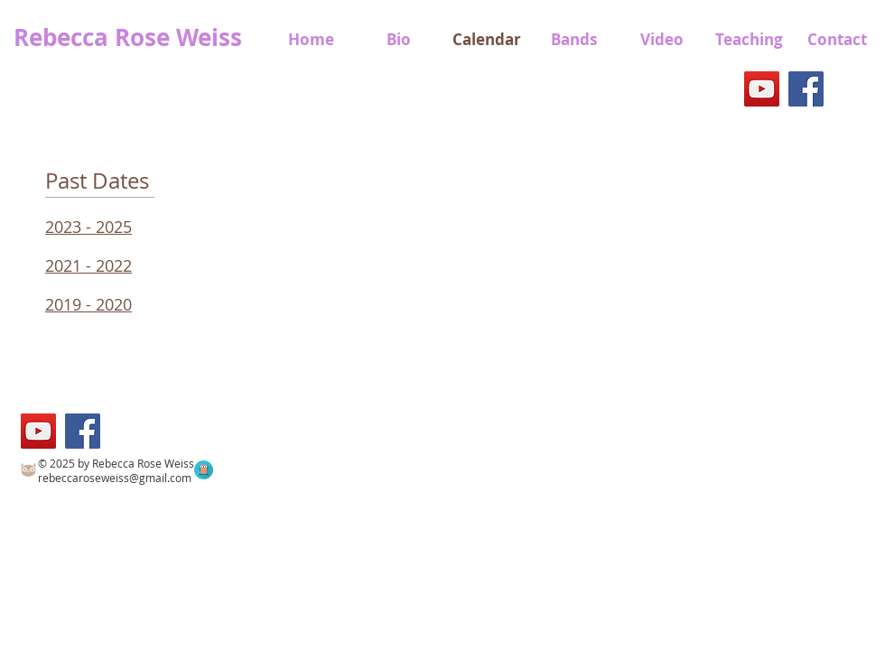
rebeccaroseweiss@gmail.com (114, 477)
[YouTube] (761, 89)
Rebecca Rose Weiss (128, 37)
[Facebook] (806, 89)
